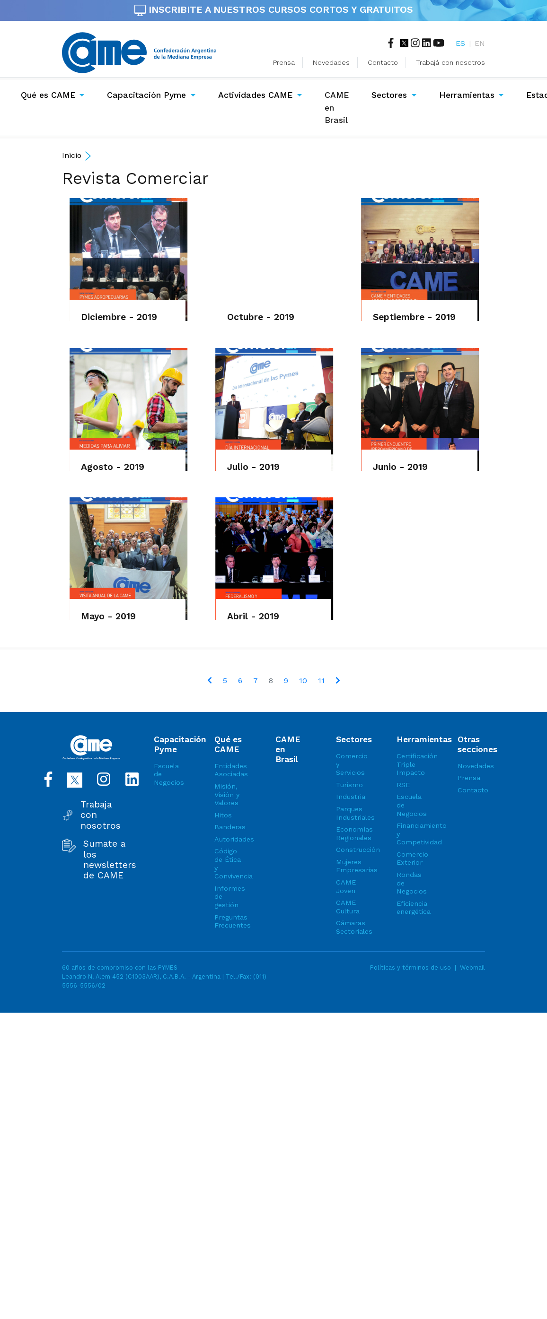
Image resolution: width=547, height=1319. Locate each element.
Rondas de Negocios (410, 883)
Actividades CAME (255, 95)
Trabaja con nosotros (100, 815)
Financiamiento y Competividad (410, 834)
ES (460, 43)
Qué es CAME (48, 95)
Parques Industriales (349, 813)
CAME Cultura (348, 907)
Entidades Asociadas (228, 770)
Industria (349, 796)
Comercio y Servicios (349, 764)
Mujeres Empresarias (349, 866)
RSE (403, 785)
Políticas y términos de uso (410, 967)
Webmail (472, 967)
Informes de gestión (228, 897)
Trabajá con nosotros (450, 62)
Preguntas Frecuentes (228, 921)
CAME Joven (346, 886)
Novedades (331, 62)
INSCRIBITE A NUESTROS (273, 9)
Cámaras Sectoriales (349, 927)
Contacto (383, 62)
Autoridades (228, 839)
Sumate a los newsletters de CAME (109, 860)
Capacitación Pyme (146, 95)
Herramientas (466, 95)
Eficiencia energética (410, 908)
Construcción (349, 849)
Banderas (228, 827)
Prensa (284, 62)
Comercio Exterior (410, 858)
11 (321, 680)
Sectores (389, 95)
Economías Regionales (349, 833)
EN (480, 43)
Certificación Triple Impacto (410, 764)
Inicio (71, 155)
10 (303, 680)
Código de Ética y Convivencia (228, 863)
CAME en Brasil (339, 107)
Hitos (223, 815)
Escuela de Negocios (167, 774)
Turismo (349, 785)
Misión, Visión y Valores (226, 794)
